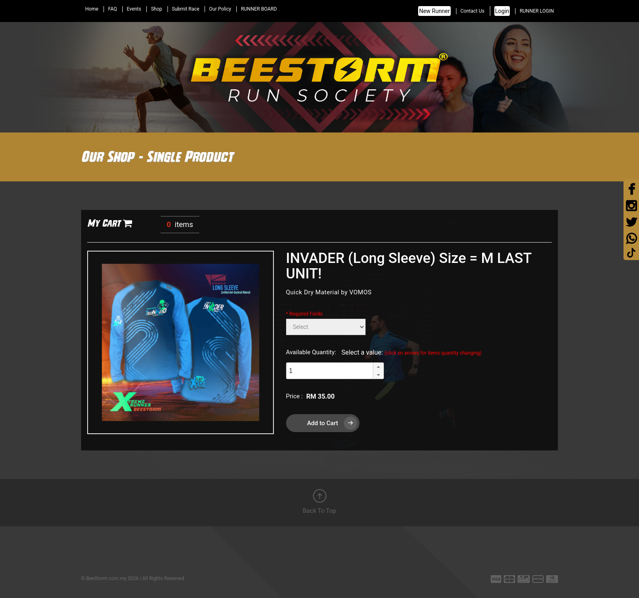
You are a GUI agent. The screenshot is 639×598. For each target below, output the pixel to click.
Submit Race (185, 9)
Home (91, 9)
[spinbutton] (329, 370)
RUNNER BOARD (259, 9)
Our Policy (220, 9)
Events (134, 9)
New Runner (434, 11)
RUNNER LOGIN (537, 11)
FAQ (112, 9)
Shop (156, 9)
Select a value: (412, 352)
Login (502, 11)
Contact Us (473, 11)
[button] (378, 367)
